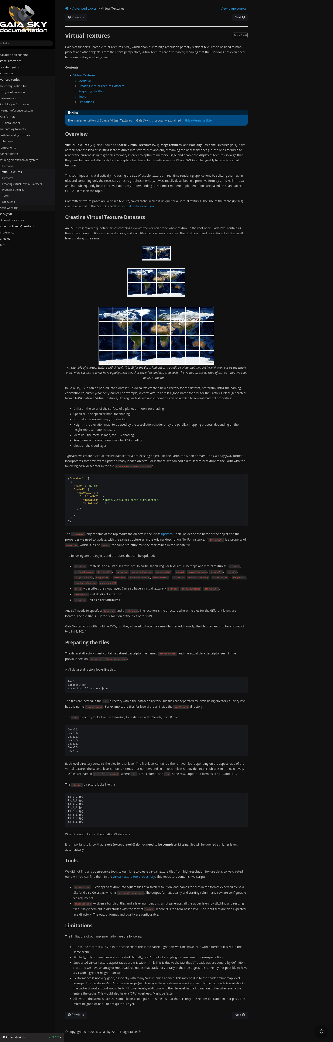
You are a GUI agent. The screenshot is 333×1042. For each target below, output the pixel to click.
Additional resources (16, 220)
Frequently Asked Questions (21, 226)
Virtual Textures (17, 172)
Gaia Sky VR (10, 214)
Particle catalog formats (22, 135)
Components (14, 147)
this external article (207, 120)
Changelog (12, 238)
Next (247, 17)
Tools (13, 196)
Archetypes (14, 141)
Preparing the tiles (21, 190)
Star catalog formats (19, 129)
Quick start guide (14, 67)
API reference (14, 232)
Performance (14, 98)
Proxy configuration (18, 92)
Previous (85, 17)
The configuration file (19, 86)
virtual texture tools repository (143, 877)
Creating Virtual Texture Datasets (30, 184)
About (7, 244)
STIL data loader (16, 123)
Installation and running (19, 55)
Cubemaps (14, 166)
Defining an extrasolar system (25, 160)
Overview (16, 178)
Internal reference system (22, 110)
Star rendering (15, 153)
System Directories (15, 61)
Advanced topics (14, 79)
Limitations (17, 201)
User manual (11, 73)
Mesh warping (16, 208)
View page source (241, 8)
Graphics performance (20, 104)
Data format (13, 117)
